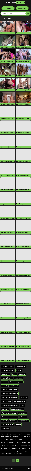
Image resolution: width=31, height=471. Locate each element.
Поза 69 (4, 421)
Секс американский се (10, 386)
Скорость (5, 409)
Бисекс (23, 417)
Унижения (18, 378)
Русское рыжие (7, 425)
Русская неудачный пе (10, 405)
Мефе (14, 374)
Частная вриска (19, 401)
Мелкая (4, 382)
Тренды (8, 8)
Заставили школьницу (10, 417)
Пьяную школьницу (9, 413)
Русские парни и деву (10, 393)
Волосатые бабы (7, 366)
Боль (22, 405)
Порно (15, 2)
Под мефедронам (16, 382)
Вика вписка (20, 366)
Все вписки (22, 8)
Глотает (18, 425)
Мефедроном (24, 421)
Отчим (18, 370)
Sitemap (27, 468)
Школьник (5, 374)
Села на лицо (6, 401)
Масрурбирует (7, 378)
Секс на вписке (7, 468)
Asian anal (24, 397)
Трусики (13, 421)
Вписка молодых (17, 409)
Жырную (22, 374)
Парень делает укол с (9, 390)
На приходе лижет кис (10, 397)
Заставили (22, 413)
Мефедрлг (5, 428)
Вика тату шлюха (7, 370)
